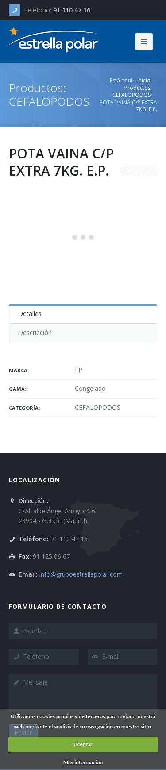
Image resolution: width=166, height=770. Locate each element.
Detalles (30, 313)
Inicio (144, 80)
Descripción (35, 332)
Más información (83, 762)
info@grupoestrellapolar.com (81, 574)
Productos (137, 88)
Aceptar (82, 744)
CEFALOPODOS (131, 95)
